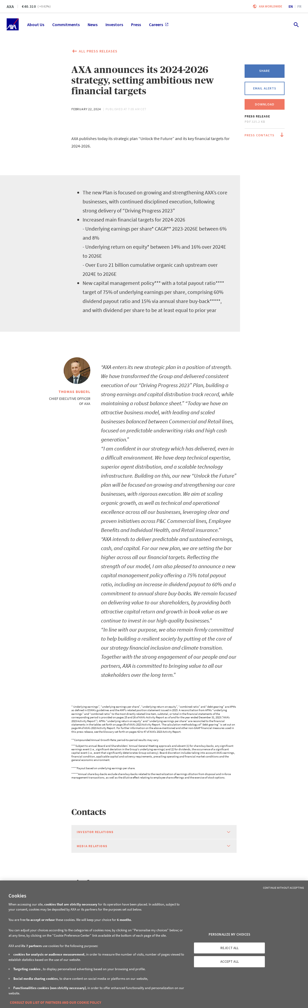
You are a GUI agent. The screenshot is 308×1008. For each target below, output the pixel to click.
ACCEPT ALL (229, 961)
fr (299, 6)
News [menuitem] (93, 24)
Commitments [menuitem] (66, 24)
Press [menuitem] (136, 24)
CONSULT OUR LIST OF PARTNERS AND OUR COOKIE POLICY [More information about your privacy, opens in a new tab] (55, 1002)
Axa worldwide (270, 6)
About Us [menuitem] (35, 24)
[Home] (13, 24)
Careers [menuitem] (158, 24)
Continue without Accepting (283, 888)
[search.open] (295, 24)
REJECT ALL (229, 948)
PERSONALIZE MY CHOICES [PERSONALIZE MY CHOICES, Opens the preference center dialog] (229, 934)
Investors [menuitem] (114, 24)
